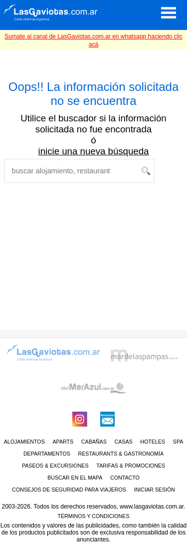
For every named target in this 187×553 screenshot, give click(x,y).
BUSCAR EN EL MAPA (74, 478)
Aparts (62, 442)
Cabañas (94, 442)
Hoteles (152, 442)
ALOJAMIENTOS (24, 442)
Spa (178, 442)
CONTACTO (125, 478)
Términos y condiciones (93, 516)
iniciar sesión (154, 490)
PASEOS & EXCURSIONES (55, 466)
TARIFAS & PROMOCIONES (130, 466)
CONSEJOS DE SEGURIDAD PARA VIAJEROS (69, 490)
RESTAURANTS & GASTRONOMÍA (121, 454)
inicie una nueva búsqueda (93, 151)
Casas (123, 442)
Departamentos (46, 454)
